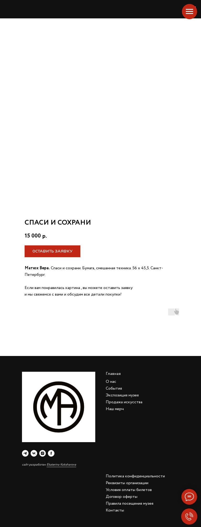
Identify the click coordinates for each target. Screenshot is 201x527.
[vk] (34, 453)
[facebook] (51, 453)
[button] (52, 251)
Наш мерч (115, 409)
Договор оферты (121, 497)
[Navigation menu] (189, 11)
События (114, 388)
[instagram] (42, 453)
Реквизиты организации (127, 483)
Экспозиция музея (122, 395)
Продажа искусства (124, 402)
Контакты (115, 510)
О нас (111, 382)
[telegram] (25, 453)
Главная (113, 374)
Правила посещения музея (129, 503)
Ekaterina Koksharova (61, 464)
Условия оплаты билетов (129, 490)
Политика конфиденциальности (135, 476)
